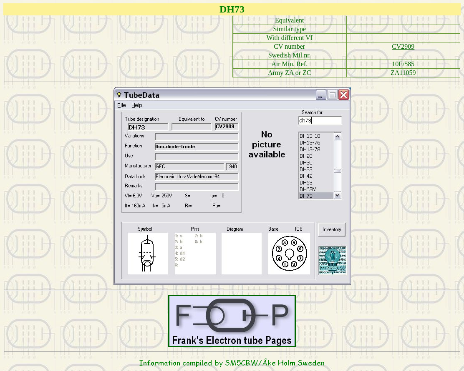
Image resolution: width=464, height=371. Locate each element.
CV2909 (403, 46)
